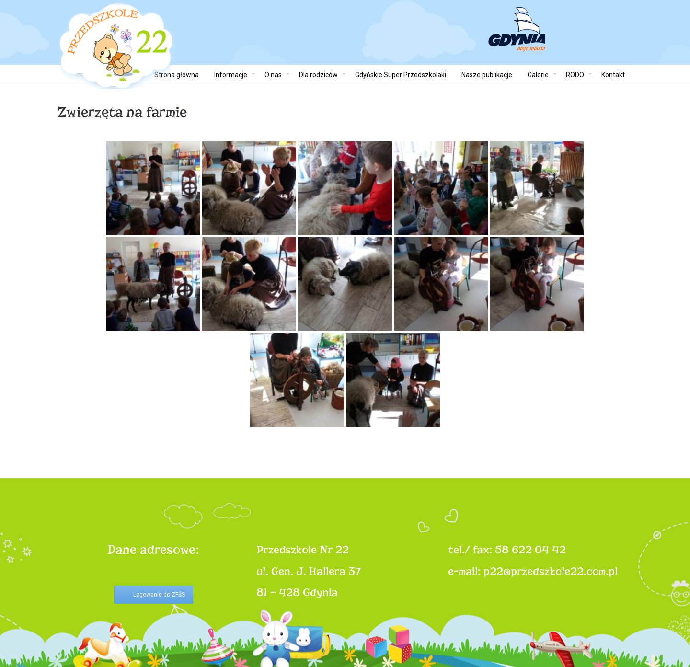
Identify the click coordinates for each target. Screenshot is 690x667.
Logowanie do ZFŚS (159, 594)
